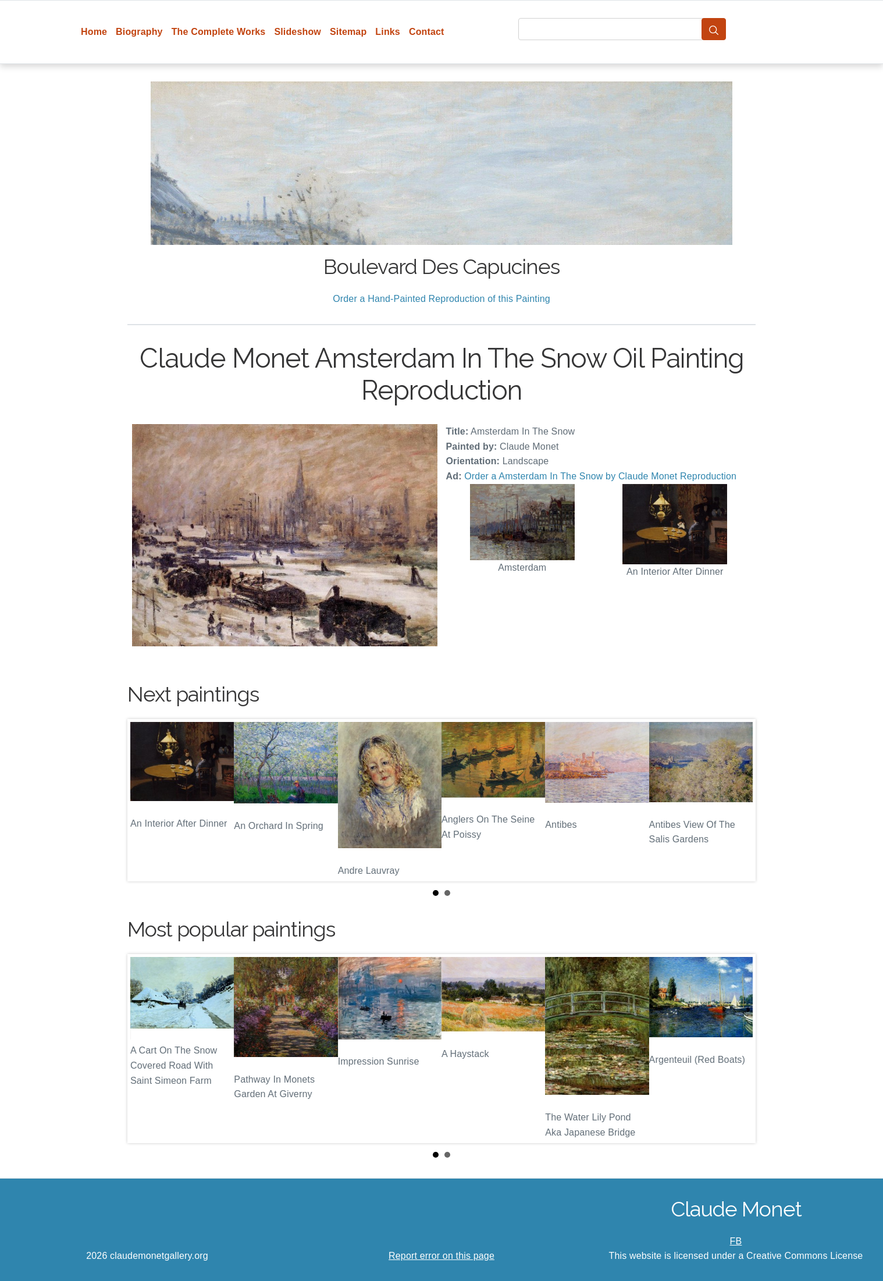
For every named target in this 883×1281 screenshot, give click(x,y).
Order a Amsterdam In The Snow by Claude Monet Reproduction (600, 476)
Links (387, 32)
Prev (145, 800)
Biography (139, 32)
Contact (426, 32)
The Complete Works (219, 32)
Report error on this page (441, 1256)
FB (736, 1241)
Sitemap (348, 32)
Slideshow (297, 32)
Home (94, 32)
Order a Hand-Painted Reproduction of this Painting (441, 299)
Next (737, 800)
